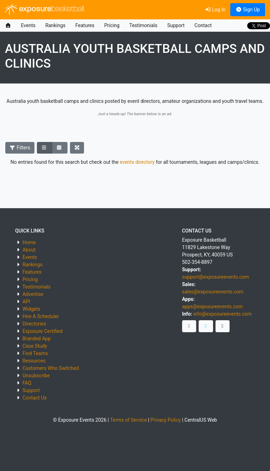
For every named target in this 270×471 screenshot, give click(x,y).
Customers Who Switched (50, 368)
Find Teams (35, 353)
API (26, 301)
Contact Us (34, 398)
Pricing (111, 25)
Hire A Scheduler (40, 316)
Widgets (31, 309)
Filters (20, 147)
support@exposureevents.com (215, 277)
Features (84, 25)
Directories (34, 324)
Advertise (32, 294)
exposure (44, 9)
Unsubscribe (36, 375)
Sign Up (248, 9)
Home (29, 242)
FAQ (26, 383)
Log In (215, 9)
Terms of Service (128, 420)
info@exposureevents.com (222, 314)
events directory (137, 162)
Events (28, 25)
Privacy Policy (165, 420)
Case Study (34, 346)
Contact (203, 25)
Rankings (55, 25)
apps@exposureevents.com (212, 306)
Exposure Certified (42, 331)
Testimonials (143, 25)
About (29, 250)
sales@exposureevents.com (213, 292)
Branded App (36, 338)
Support (176, 25)
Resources (34, 361)
